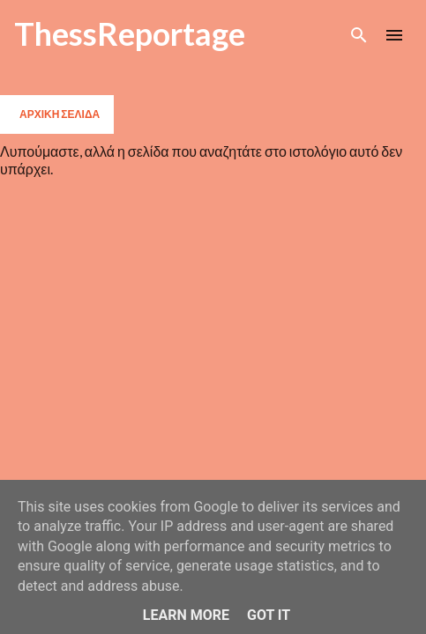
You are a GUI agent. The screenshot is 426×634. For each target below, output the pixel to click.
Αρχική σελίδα (59, 114)
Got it (268, 615)
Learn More (186, 615)
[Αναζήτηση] (359, 35)
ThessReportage (129, 33)
